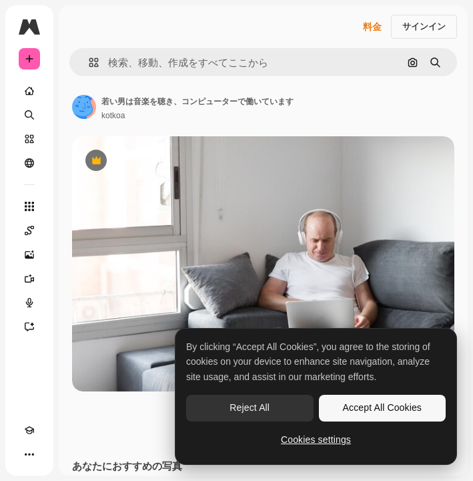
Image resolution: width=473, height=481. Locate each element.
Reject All (249, 407)
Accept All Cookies (382, 407)
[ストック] (29, 139)
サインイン (424, 26)
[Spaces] (29, 230)
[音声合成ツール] (29, 302)
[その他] (29, 454)
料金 (372, 26)
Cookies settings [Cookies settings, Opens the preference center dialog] (316, 439)
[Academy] (29, 430)
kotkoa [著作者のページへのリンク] (113, 115)
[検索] (29, 115)
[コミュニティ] (29, 163)
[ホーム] (29, 91)
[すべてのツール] (29, 206)
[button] (88, 62)
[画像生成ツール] (29, 254)
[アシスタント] (29, 326)
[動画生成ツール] (29, 278)
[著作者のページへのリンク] (84, 107)
